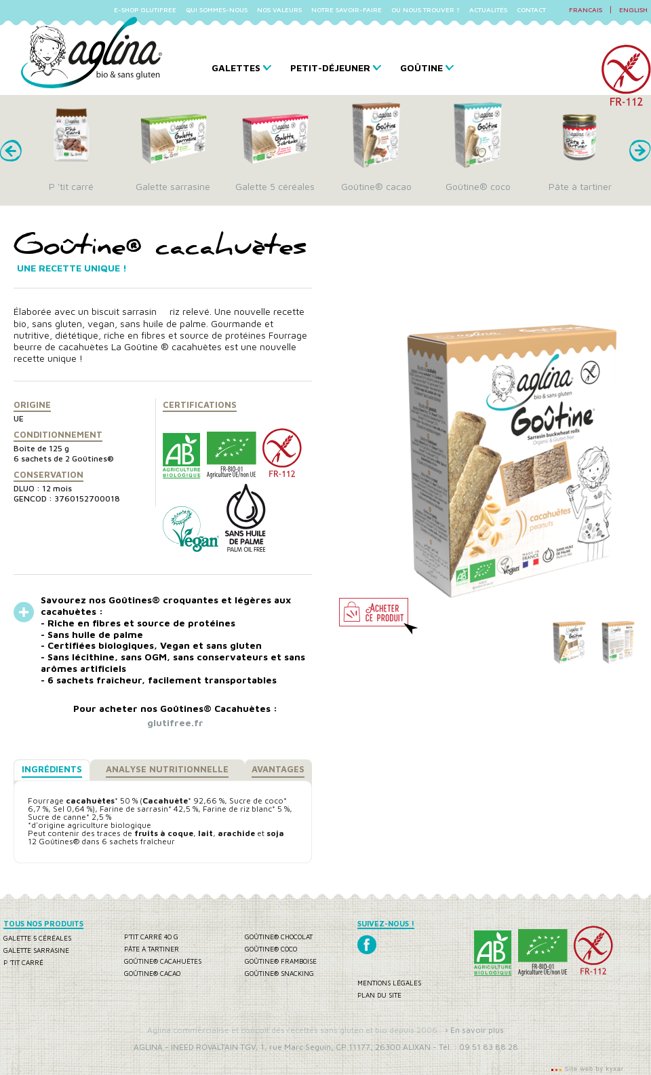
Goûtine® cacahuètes (162, 961)
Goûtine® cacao (152, 973)
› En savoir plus (474, 1030)
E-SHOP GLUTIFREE (145, 9)
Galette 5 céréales (37, 938)
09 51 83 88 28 (488, 1047)
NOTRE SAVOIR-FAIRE (346, 9)
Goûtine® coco (271, 949)
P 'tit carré (23, 962)
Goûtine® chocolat (279, 936)
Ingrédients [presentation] (52, 768)
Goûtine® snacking (279, 973)
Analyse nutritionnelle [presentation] (167, 768)
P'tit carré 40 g (151, 936)
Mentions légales (389, 983)
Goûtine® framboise (281, 961)
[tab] (52, 769)
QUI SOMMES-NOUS (217, 9)
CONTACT (531, 9)
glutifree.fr (175, 722)
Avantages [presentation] (278, 768)
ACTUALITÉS (488, 9)
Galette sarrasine (36, 950)
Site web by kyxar (593, 1068)
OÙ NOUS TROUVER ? (425, 9)
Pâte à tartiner (151, 949)
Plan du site (379, 995)
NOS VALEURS (279, 9)
